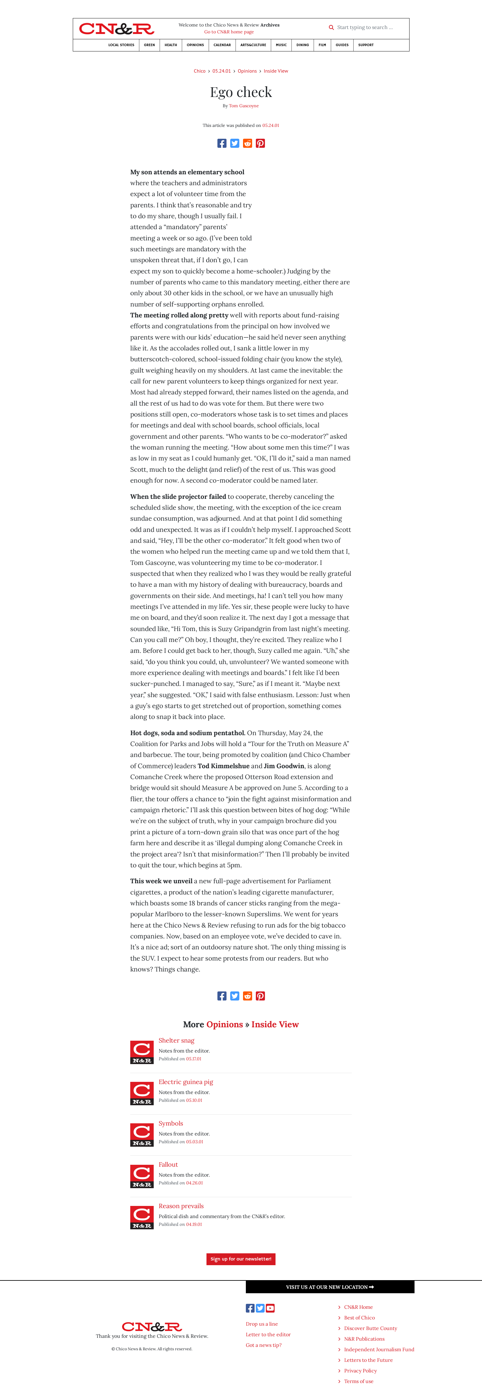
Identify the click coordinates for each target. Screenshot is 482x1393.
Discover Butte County (370, 1328)
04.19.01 (194, 1224)
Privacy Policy (360, 1370)
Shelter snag (176, 1040)
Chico (200, 71)
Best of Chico (359, 1317)
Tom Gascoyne (244, 105)
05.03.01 (194, 1142)
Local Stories (121, 45)
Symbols (171, 1123)
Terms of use (359, 1381)
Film (322, 45)
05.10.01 (194, 1100)
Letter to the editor (268, 1334)
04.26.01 (194, 1183)
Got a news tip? (264, 1345)
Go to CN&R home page (229, 32)
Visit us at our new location (330, 1287)
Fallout (168, 1164)
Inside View (276, 71)
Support (366, 45)
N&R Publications (364, 1339)
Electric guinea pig (186, 1082)
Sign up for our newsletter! (241, 1259)
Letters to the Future (368, 1360)
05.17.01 (193, 1059)
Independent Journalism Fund (379, 1349)
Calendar (222, 45)
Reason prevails (181, 1206)
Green (149, 45)
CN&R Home (358, 1307)
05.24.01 (221, 71)
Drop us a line (262, 1324)
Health (171, 45)
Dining (302, 45)
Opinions (195, 45)
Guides (342, 45)
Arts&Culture (253, 45)
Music (281, 45)
